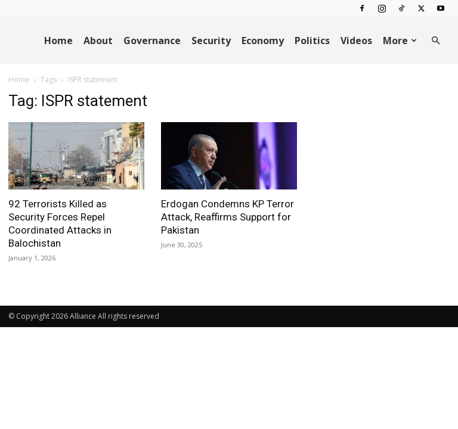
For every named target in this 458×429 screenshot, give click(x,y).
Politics (312, 40)
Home (58, 40)
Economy (263, 40)
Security (211, 40)
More (400, 40)
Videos (356, 40)
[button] (435, 40)
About (98, 40)
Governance (152, 40)
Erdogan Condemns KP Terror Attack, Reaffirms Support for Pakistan (227, 217)
